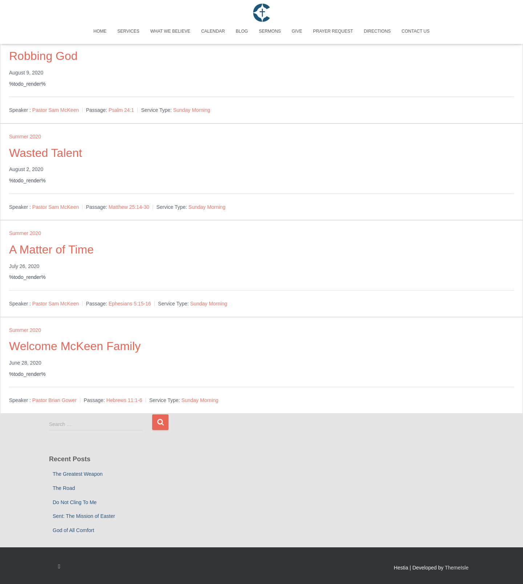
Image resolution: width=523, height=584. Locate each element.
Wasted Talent (45, 152)
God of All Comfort (73, 530)
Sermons (270, 31)
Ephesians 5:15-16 (130, 304)
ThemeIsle (457, 568)
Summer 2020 (25, 136)
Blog (242, 31)
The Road (64, 488)
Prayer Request (333, 31)
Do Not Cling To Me (75, 502)
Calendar (213, 31)
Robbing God (43, 55)
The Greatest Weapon (77, 474)
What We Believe (170, 31)
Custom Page (59, 566)
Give (297, 31)
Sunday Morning (191, 110)
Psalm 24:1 (121, 110)
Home (99, 31)
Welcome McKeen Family (75, 346)
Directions (377, 31)
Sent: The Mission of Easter (84, 516)
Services (128, 31)
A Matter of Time (51, 249)
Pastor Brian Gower (54, 400)
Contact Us (416, 31)
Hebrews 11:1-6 (124, 400)
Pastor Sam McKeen (55, 110)
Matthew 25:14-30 (129, 207)
